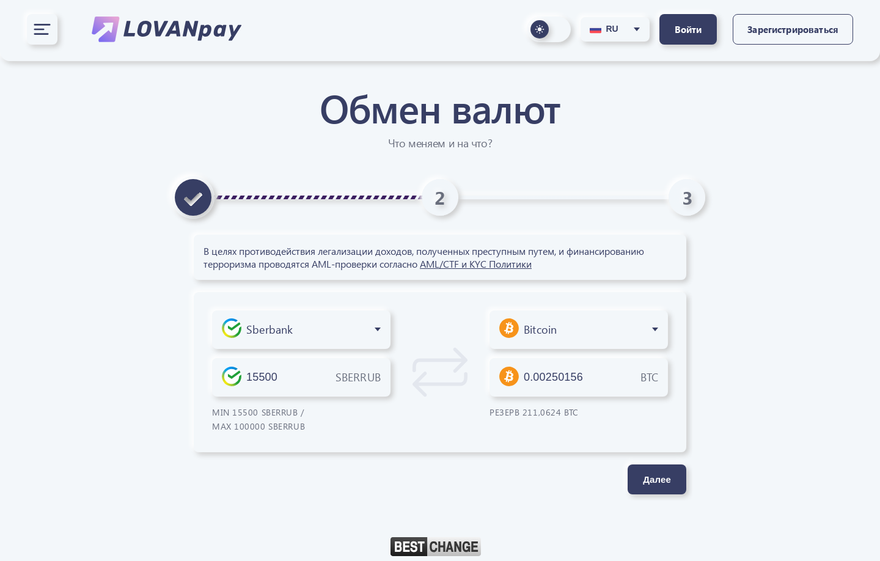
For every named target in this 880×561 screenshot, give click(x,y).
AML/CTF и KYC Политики (476, 263)
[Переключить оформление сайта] (549, 29)
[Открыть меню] (42, 29)
